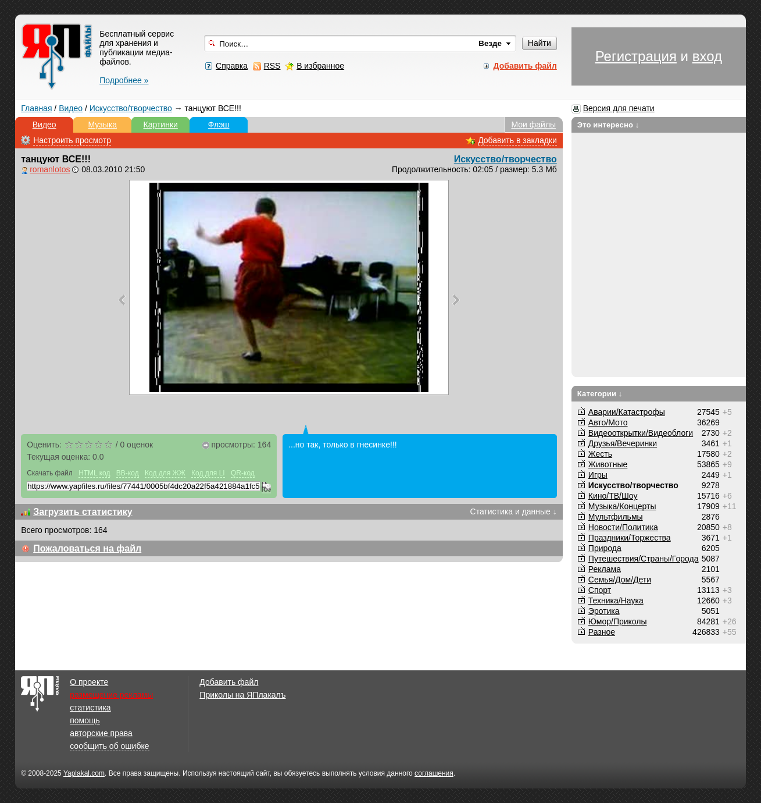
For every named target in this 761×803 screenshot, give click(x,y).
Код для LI (208, 473)
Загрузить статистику (83, 512)
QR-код (243, 473)
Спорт (599, 590)
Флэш (219, 124)
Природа (604, 548)
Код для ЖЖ (165, 473)
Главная (36, 108)
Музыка (102, 124)
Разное (601, 632)
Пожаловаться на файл (87, 548)
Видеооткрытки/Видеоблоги (640, 433)
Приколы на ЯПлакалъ (242, 694)
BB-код (127, 473)
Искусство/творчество (131, 108)
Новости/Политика (623, 527)
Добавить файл (228, 682)
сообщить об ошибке (109, 746)
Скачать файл (50, 473)
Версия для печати (619, 108)
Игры (598, 474)
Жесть (600, 454)
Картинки (161, 124)
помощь (85, 720)
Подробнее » (123, 80)
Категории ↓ (600, 393)
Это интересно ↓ (608, 124)
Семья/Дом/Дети (619, 579)
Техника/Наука (616, 600)
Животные (608, 464)
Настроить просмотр (72, 140)
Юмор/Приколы (617, 621)
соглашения (434, 773)
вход (707, 56)
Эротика (604, 611)
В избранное (320, 65)
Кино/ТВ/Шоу (613, 495)
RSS (272, 65)
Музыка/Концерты (622, 506)
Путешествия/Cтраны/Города (643, 558)
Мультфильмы (615, 516)
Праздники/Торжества (629, 537)
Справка (232, 65)
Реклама (604, 569)
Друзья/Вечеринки (622, 443)
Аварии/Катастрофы (626, 412)
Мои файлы (533, 124)
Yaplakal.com (84, 773)
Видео (71, 108)
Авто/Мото (608, 422)
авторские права (101, 733)
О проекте (89, 682)
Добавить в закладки (517, 140)
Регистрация (636, 56)
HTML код (94, 473)
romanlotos (50, 169)
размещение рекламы (111, 694)
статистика (90, 707)
